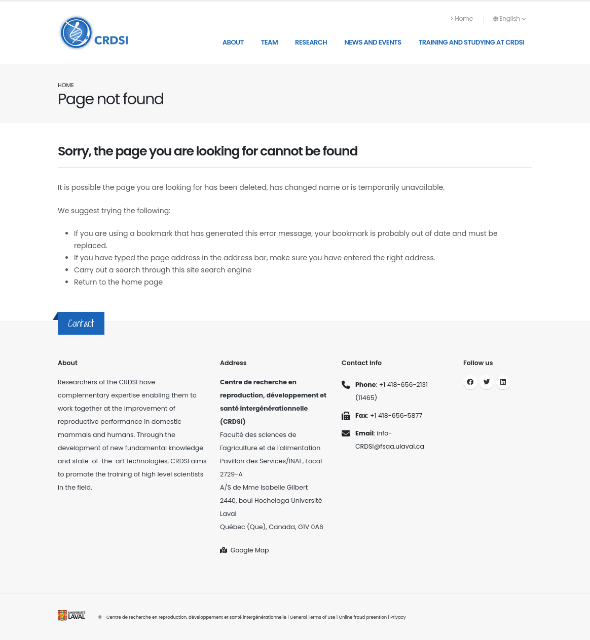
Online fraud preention (363, 617)
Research (311, 42)
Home (462, 18)
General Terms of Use (313, 617)
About (233, 42)
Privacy (399, 617)
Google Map (244, 550)
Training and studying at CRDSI (471, 42)
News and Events (372, 42)
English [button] (509, 18)
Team (269, 42)
